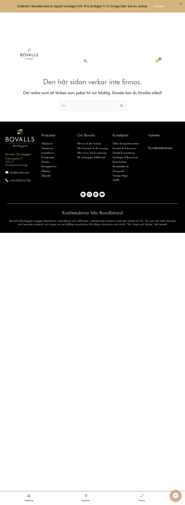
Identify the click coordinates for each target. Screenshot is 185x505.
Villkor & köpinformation (125, 113)
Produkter (48, 105)
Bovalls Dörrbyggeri (16, 123)
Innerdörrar (47, 121)
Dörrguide (118, 139)
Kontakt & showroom (123, 117)
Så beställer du (120, 135)
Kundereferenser (160, 118)
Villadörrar (46, 113)
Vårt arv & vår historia (88, 113)
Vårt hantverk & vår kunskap (91, 117)
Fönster (45, 130)
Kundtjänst (120, 105)
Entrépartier (47, 126)
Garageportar (48, 135)
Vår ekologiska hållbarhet (90, 126)
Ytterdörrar (46, 117)
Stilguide (45, 143)
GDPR (116, 148)
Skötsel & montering (123, 121)
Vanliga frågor (120, 143)
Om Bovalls (86, 105)
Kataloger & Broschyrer (125, 126)
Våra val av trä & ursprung (91, 121)
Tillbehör (45, 139)
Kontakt (158, 6)
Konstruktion (119, 130)
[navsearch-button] (85, 30)
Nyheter (154, 105)
